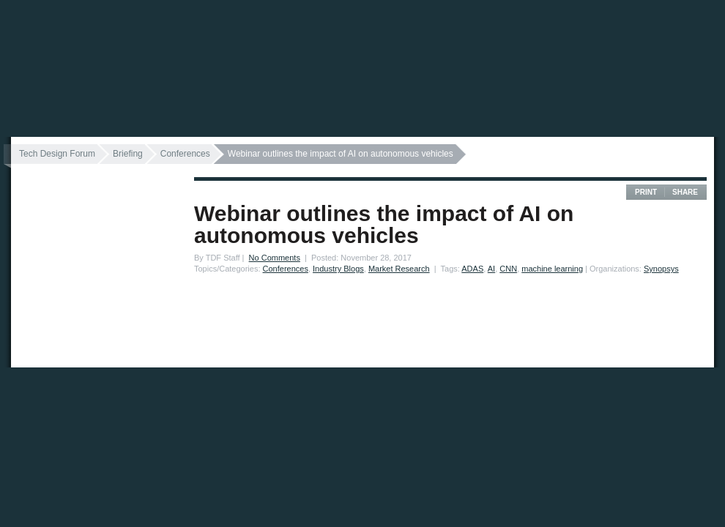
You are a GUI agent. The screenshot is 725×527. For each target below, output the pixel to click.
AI (491, 268)
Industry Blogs (338, 268)
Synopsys (661, 268)
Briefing (128, 154)
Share (685, 192)
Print (646, 192)
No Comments (274, 257)
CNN (508, 268)
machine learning (552, 268)
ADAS (472, 268)
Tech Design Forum (57, 154)
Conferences (185, 154)
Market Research (399, 268)
